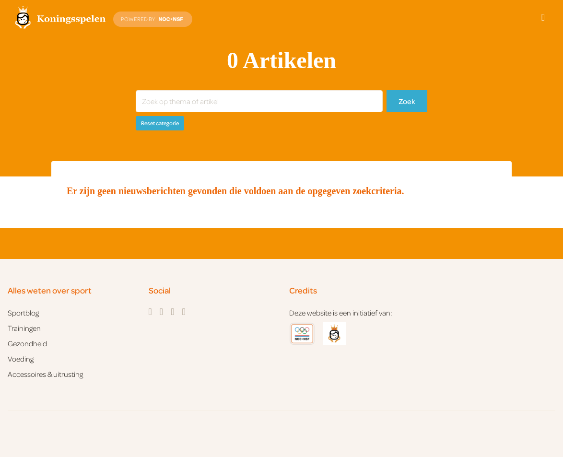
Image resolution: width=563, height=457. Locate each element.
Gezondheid (27, 343)
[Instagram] (161, 311)
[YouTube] (183, 311)
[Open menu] (543, 17)
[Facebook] (150, 311)
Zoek (407, 101)
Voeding (21, 358)
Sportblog (23, 312)
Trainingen (24, 328)
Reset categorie (160, 123)
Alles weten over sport (50, 290)
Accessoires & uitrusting (45, 374)
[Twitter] (172, 311)
